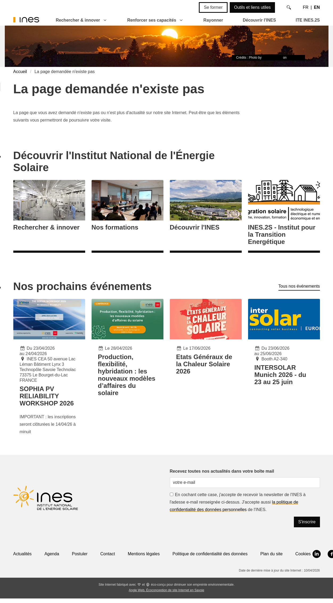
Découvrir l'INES (259, 20)
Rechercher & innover (78, 20)
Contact (107, 554)
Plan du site (271, 554)
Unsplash (294, 57)
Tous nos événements (299, 286)
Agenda (51, 554)
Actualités (22, 554)
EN (317, 7)
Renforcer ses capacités (151, 20)
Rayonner (213, 20)
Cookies (303, 554)
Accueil (20, 71)
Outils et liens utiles (252, 7)
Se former (213, 7)
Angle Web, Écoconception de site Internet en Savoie (166, 590)
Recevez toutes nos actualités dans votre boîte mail (222, 471)
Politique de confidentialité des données (210, 554)
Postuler (80, 554)
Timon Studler (272, 57)
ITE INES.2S (308, 20)
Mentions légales (144, 554)
